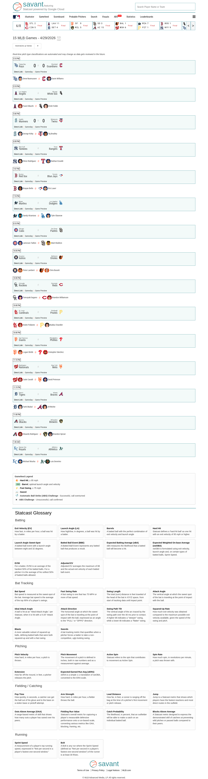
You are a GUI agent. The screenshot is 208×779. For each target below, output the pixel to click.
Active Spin (112, 654)
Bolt (63, 743)
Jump (155, 694)
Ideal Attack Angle (24, 609)
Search (94, 16)
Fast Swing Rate (69, 591)
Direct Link (18, 72)
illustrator (29, 16)
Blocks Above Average (164, 711)
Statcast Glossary (33, 512)
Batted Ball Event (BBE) (72, 543)
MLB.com (126, 770)
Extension (20, 672)
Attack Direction (69, 609)
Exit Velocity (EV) (23, 528)
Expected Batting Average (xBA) (123, 543)
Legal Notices (113, 770)
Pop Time (19, 694)
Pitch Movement (69, 654)
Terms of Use (83, 770)
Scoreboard (59, 16)
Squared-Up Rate (161, 609)
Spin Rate (157, 654)
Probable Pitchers (77, 16)
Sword (23, 492)
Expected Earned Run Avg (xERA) (77, 672)
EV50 (17, 563)
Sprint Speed (21, 743)
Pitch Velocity (21, 654)
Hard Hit (24, 480)
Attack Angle (159, 591)
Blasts (18, 629)
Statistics (130, 16)
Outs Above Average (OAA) (28, 711)
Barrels (110, 528)
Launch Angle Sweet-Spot (27, 543)
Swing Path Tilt (114, 609)
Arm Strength (67, 694)
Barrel (25, 484)
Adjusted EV (67, 563)
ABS (118, 16)
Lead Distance (114, 694)
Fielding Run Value (70, 711)
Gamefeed (44, 16)
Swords (64, 629)
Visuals (105, 16)
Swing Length (113, 591)
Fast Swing (25, 488)
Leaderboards (146, 16)
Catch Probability (115, 711)
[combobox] (165, 6)
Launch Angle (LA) (70, 528)
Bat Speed (20, 591)
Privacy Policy (98, 770)
